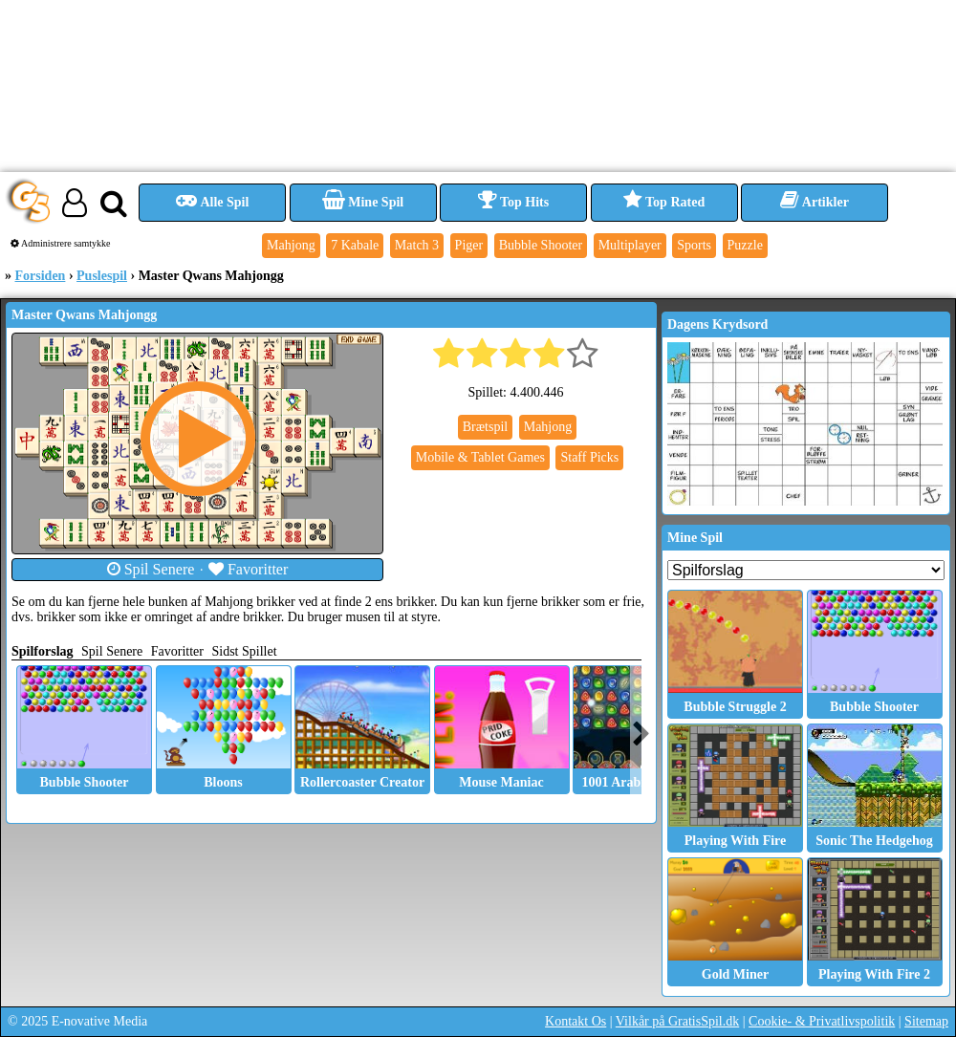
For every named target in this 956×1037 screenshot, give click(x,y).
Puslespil (101, 276)
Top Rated (664, 202)
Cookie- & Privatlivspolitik (822, 1021)
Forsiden (40, 276)
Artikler (814, 202)
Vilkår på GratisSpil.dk (677, 1021)
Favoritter (248, 569)
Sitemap (926, 1021)
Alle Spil (213, 202)
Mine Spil (362, 202)
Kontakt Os (575, 1021)
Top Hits (513, 202)
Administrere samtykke (61, 243)
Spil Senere (151, 569)
